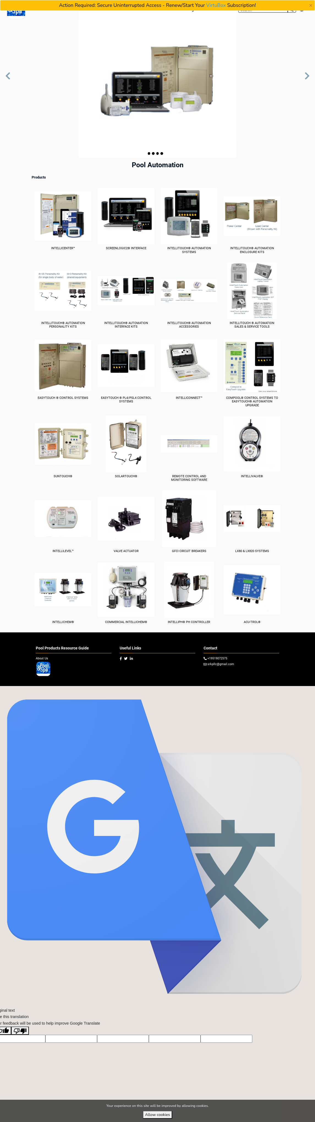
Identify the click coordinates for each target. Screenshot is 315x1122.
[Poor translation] (20, 1040)
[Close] (311, 5)
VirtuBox (216, 5)
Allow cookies (157, 1114)
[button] (7, 78)
